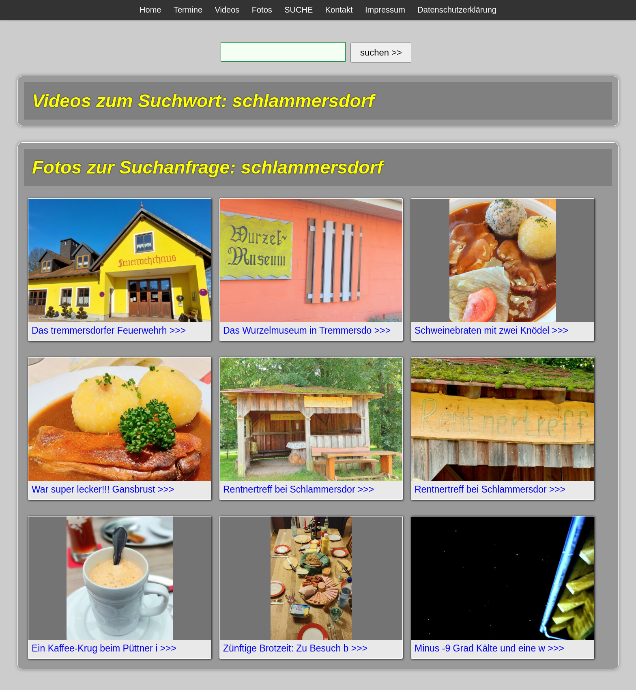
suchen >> (381, 52)
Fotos (262, 9)
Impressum (385, 9)
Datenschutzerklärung (456, 9)
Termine (188, 9)
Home (150, 9)
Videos (227, 9)
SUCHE (298, 9)
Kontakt (339, 9)
